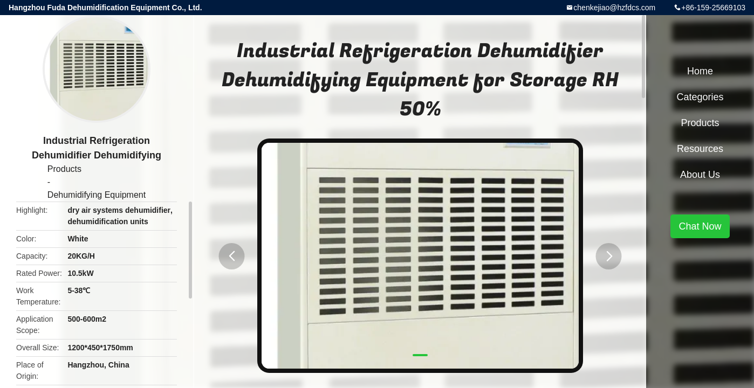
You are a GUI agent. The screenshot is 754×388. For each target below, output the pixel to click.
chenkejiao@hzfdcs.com (614, 7)
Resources (700, 148)
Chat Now (699, 226)
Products (64, 169)
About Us (700, 174)
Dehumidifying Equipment (96, 194)
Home (700, 71)
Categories (699, 97)
